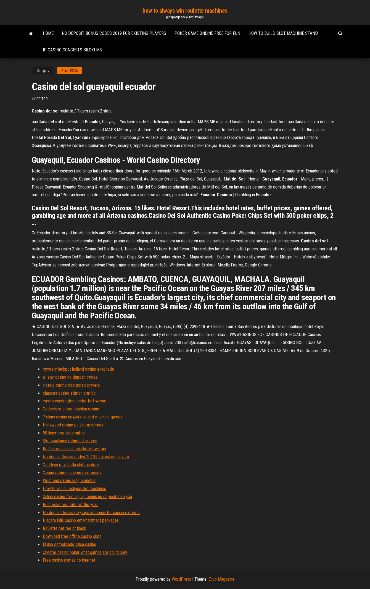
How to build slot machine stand (283, 33)
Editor (42, 99)
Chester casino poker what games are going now (85, 552)
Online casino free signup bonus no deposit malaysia (87, 496)
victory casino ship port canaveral (72, 385)
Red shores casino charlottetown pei (74, 448)
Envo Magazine (221, 579)
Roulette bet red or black (64, 528)
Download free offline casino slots (72, 536)
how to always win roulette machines (185, 10)
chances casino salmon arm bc (69, 393)
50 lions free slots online (64, 433)
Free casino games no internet (69, 560)
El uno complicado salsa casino (69, 544)
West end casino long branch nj (69, 480)
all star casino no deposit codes (70, 377)
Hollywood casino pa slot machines (73, 425)
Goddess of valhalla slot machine (71, 464)
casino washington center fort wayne (74, 401)
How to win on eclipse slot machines (74, 488)
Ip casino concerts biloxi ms (72, 50)
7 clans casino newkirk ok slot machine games (82, 417)
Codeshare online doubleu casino (71, 409)
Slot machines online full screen (70, 440)
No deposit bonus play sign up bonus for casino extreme (91, 512)
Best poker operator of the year (70, 504)
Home (48, 33)
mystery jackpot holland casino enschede (78, 369)
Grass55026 (69, 71)
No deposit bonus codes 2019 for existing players (114, 33)
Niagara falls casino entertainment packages (81, 520)
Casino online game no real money (72, 472)
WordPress (181, 579)
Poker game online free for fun (207, 33)
